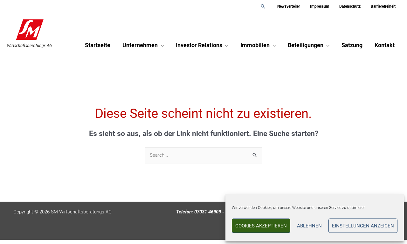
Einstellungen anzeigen (363, 226)
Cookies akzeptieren (261, 226)
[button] (273, 6)
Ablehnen (309, 226)
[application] (164, 46)
